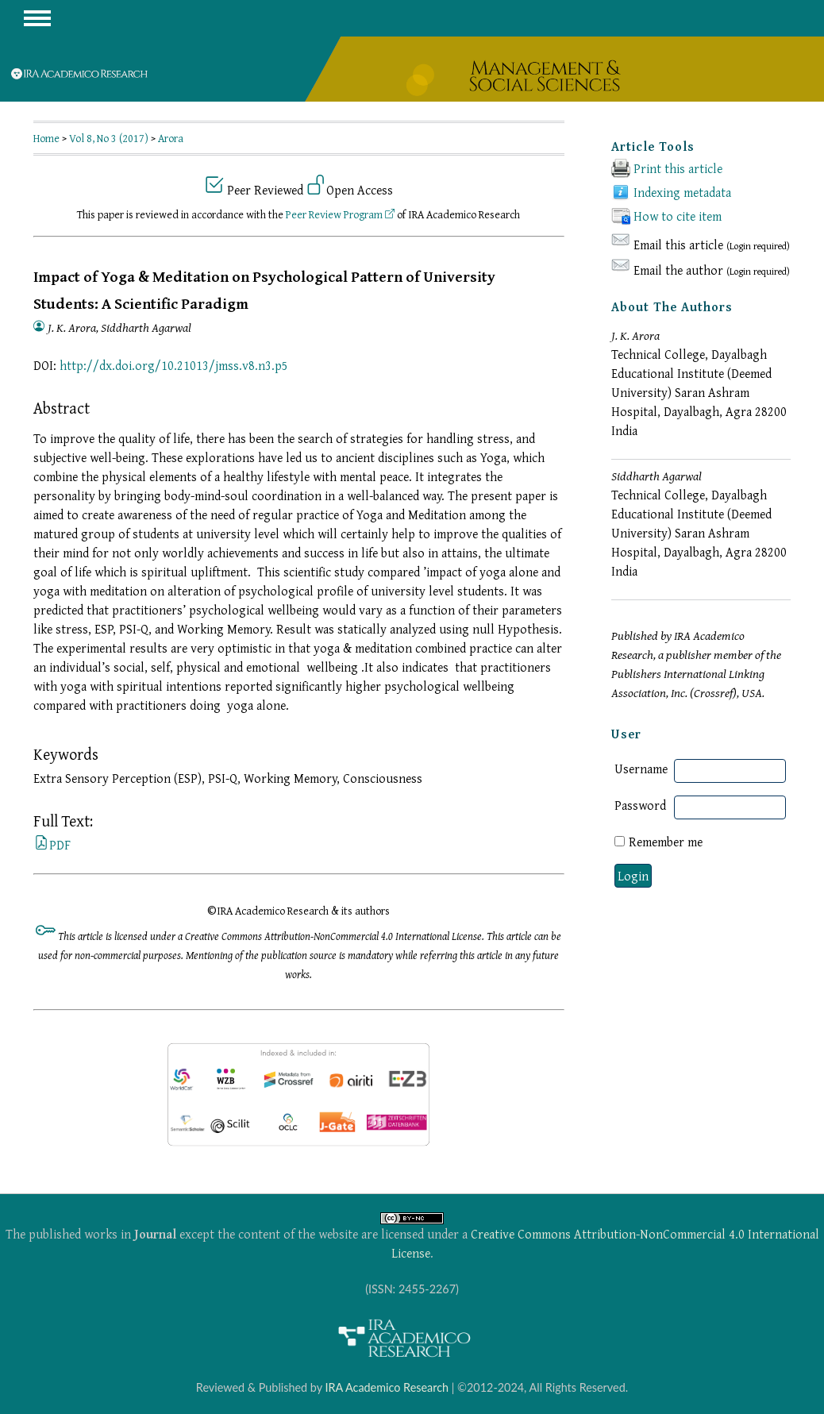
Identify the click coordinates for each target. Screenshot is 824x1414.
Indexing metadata (682, 192)
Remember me (666, 841)
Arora (170, 138)
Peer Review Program (340, 214)
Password (640, 805)
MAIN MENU (37, 18)
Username (641, 768)
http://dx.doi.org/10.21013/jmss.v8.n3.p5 (174, 365)
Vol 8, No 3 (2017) (108, 138)
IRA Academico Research (387, 1387)
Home (46, 138)
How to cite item (677, 215)
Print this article (677, 168)
